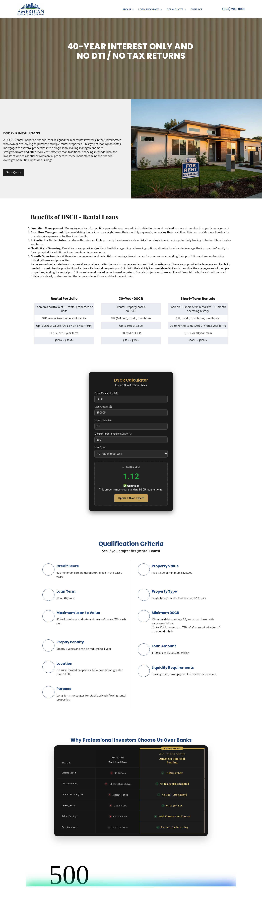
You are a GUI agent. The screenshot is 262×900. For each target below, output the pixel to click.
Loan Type (99, 447)
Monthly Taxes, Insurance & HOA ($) (113, 433)
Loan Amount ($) (103, 406)
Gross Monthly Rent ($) (106, 393)
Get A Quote (175, 9)
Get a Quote (13, 172)
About (126, 9)
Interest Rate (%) (103, 420)
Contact (196, 9)
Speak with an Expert (131, 498)
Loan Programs (148, 9)
